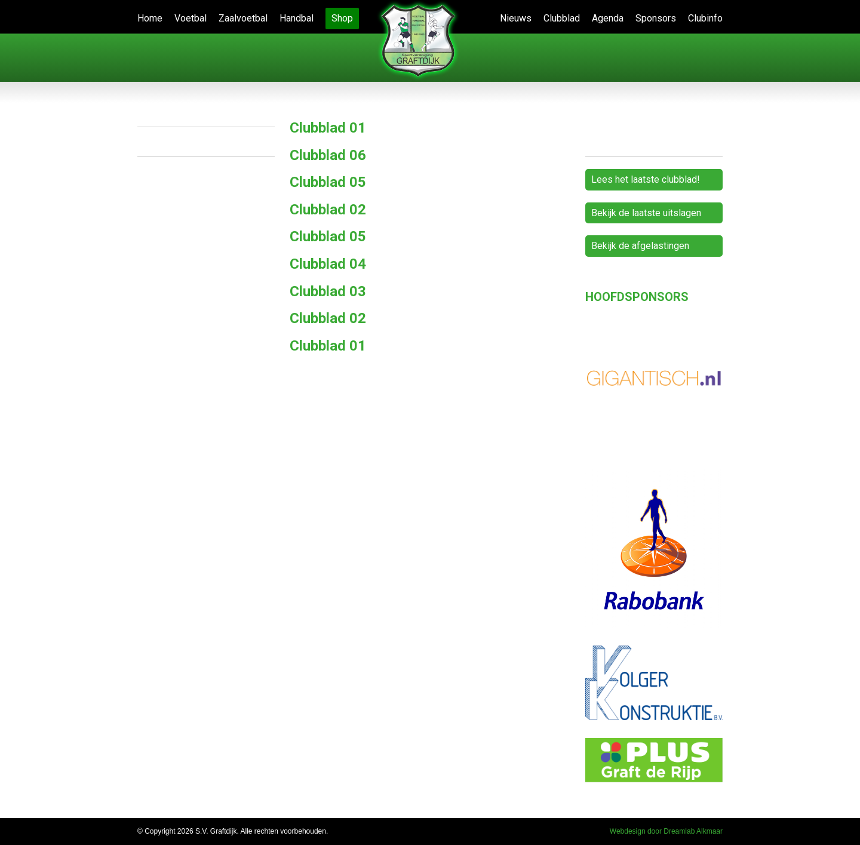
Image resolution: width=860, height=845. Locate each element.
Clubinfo (705, 18)
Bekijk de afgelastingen (640, 245)
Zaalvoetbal (243, 18)
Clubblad (561, 18)
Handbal (297, 18)
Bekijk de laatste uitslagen (646, 213)
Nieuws (516, 18)
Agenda (608, 18)
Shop (342, 18)
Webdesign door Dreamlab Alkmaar (666, 831)
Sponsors (655, 18)
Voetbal (190, 18)
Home (149, 18)
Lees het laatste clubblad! (645, 179)
